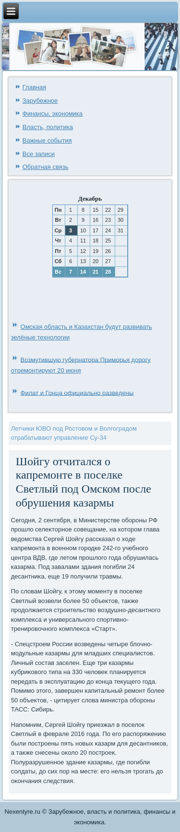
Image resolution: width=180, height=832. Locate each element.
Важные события (47, 140)
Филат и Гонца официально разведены (77, 392)
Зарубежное (40, 100)
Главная (34, 87)
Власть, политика (48, 127)
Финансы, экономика (53, 113)
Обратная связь (46, 166)
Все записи (39, 153)
